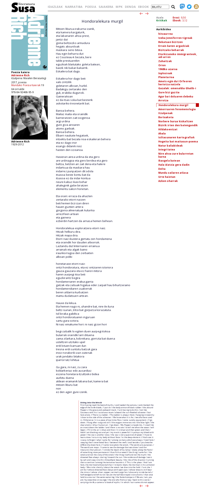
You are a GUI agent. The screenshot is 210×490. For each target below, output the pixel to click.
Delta (162, 169)
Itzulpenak (165, 113)
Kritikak (161, 20)
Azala (160, 17)
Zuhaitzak (165, 61)
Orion (162, 65)
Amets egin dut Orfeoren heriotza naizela (175, 83)
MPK (119, 7)
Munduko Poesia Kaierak (26, 85)
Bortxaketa (166, 117)
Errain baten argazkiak (173, 46)
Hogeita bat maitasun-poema (178, 141)
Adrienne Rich (20, 75)
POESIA (90, 7)
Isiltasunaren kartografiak (176, 137)
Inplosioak (165, 73)
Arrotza (163, 100)
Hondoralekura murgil (173, 105)
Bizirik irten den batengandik (178, 125)
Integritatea (166, 149)
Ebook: (177, 20)
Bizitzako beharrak (171, 50)
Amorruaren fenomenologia (177, 109)
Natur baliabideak (170, 145)
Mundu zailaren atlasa (173, 173)
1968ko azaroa (168, 69)
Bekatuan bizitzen (170, 42)
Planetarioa (166, 77)
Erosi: (176, 17)
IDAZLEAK (55, 7)
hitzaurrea (165, 34)
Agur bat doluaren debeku (175, 96)
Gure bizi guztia (169, 92)
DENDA (130, 7)
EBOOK (143, 7)
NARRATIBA (73, 7)
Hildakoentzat (168, 129)
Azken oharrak (168, 181)
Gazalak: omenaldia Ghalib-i (177, 88)
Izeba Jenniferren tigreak (175, 38)
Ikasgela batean (169, 160)
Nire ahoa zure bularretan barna (176, 155)
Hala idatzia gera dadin (174, 164)
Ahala (162, 133)
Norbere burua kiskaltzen (175, 121)
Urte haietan (167, 177)
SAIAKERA (106, 7)
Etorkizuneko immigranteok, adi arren (177, 55)
